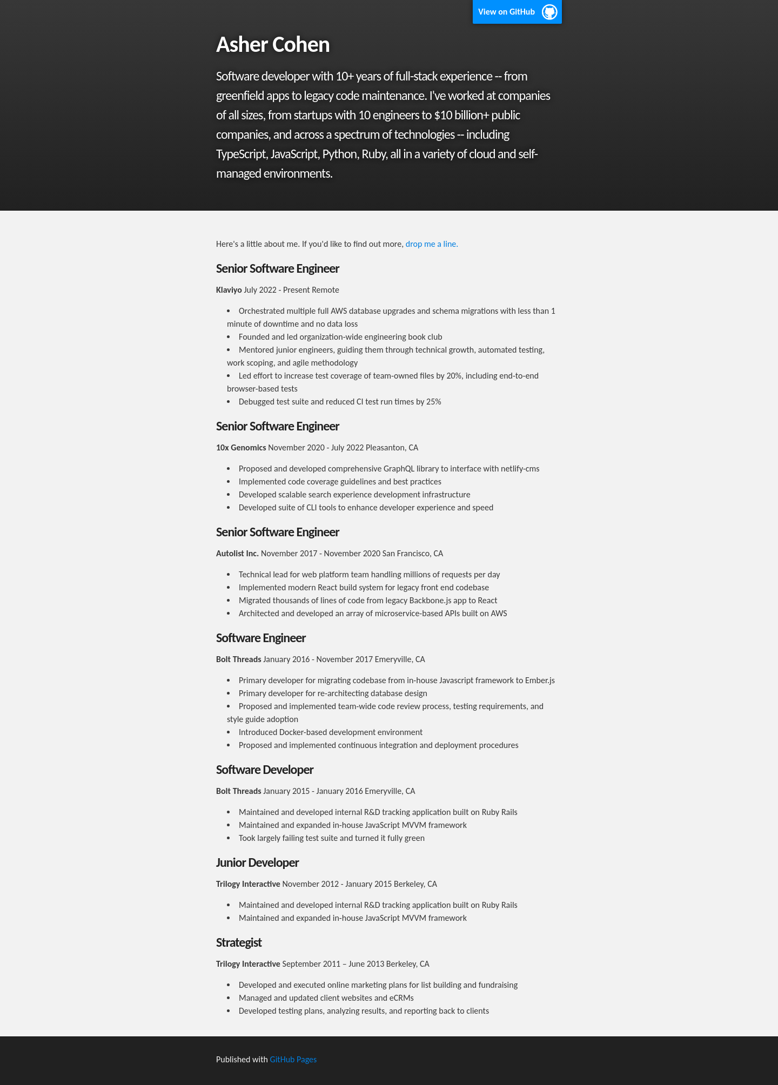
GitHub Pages (293, 1059)
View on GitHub (506, 11)
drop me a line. (432, 244)
